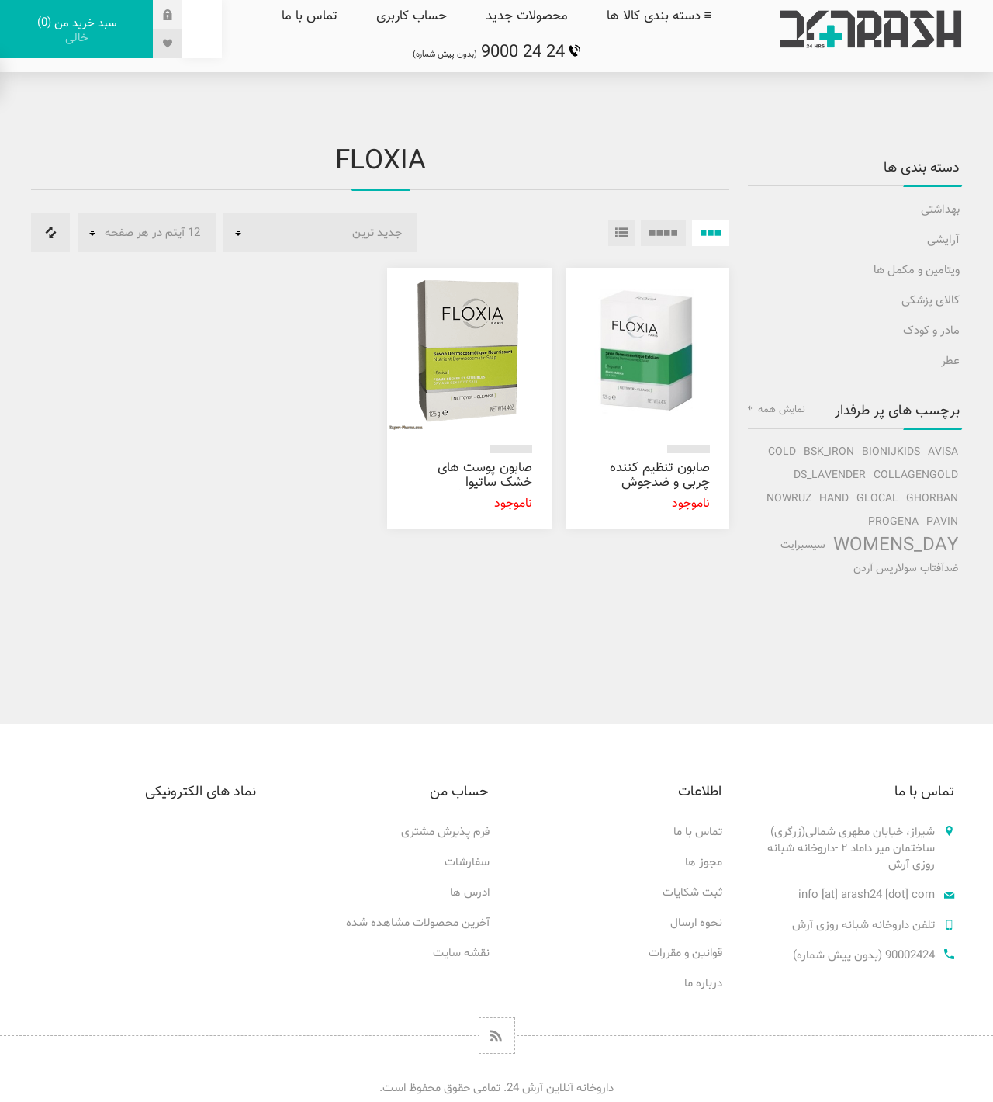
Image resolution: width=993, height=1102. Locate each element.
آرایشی (943, 240)
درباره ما (703, 984)
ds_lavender (830, 475)
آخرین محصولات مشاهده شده (418, 923)
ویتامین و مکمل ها (917, 270)
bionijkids (891, 452)
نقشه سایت (461, 953)
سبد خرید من (76, 30)
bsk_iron (829, 452)
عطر (950, 361)
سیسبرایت (802, 545)
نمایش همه (781, 410)
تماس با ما (697, 832)
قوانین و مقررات (685, 953)
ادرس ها (470, 893)
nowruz (788, 499)
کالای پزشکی (930, 301)
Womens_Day (895, 545)
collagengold (916, 475)
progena (893, 522)
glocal (877, 499)
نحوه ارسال (696, 923)
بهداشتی (940, 210)
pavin (942, 522)
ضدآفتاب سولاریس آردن (905, 568)
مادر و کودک (931, 331)
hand (834, 499)
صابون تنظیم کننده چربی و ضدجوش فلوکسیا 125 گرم (660, 483)
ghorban (932, 499)
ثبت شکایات (692, 893)
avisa (943, 452)
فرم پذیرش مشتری (445, 832)
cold (782, 452)
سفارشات (467, 862)
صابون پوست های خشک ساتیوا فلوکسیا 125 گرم (485, 483)
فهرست (621, 233)
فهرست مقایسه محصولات (50, 232)
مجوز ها (703, 862)
